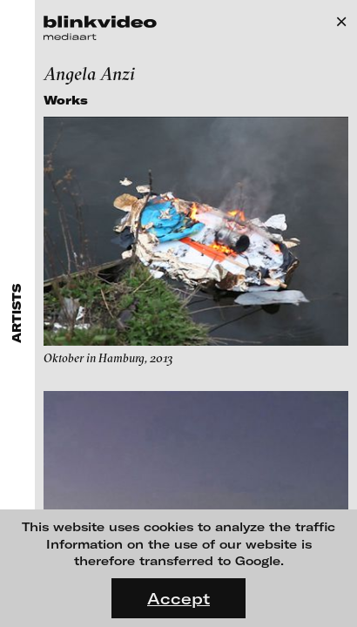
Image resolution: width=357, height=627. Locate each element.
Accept (178, 598)
